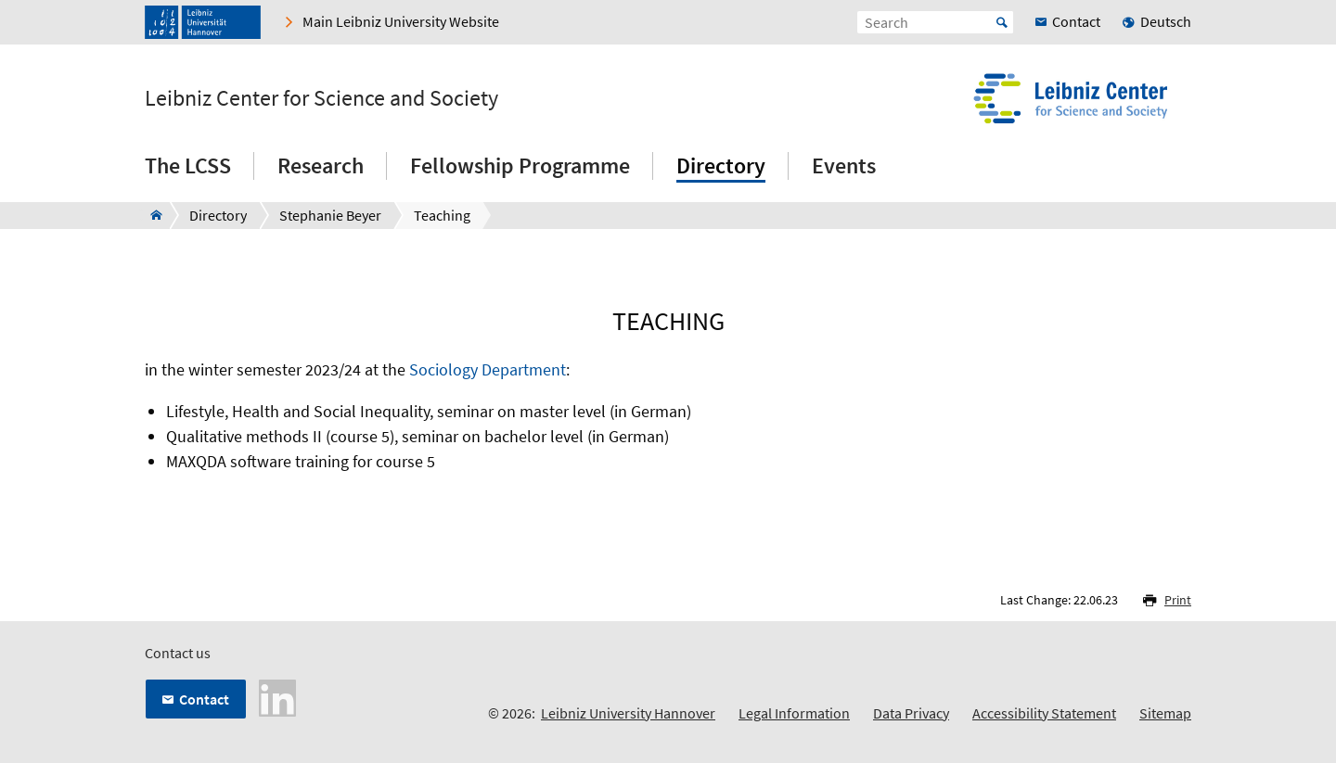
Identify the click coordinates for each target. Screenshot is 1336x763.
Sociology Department (487, 369)
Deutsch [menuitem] (1165, 21)
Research (320, 165)
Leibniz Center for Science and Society (321, 98)
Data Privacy (911, 713)
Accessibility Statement (1044, 713)
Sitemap (1165, 713)
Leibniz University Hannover (628, 713)
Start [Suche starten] (1002, 22)
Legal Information (794, 713)
